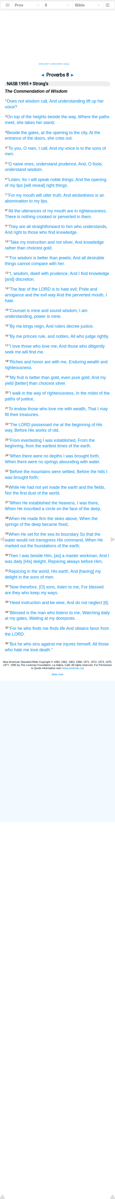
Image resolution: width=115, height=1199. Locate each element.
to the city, (78, 132)
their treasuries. (24, 414)
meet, (10, 122)
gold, (55, 377)
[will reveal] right (39, 185)
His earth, (60, 571)
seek (9, 352)
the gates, (30, 132)
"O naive (15, 164)
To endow (17, 408)
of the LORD (39, 289)
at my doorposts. (60, 618)
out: (68, 138)
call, (44, 101)
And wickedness (78, 195)
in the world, (38, 571)
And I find (79, 273)
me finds (51, 628)
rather (10, 248)
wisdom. (35, 169)
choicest (34, 248)
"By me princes (22, 336)
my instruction (33, 242)
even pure (70, 377)
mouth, (98, 295)
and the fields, (92, 487)
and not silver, (61, 242)
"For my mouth (21, 195)
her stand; (45, 122)
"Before (15, 471)
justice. (87, 326)
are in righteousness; (87, 211)
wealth (93, 361)
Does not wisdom (23, 101)
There (10, 216)
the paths (100, 116)
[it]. (106, 602)
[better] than (26, 383)
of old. (53, 430)
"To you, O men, (22, 148)
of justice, (25, 399)
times (62, 445)
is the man (36, 612)
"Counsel (17, 310)
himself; (84, 644)
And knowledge (89, 242)
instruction (31, 602)
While (13, 487)
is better (40, 257)
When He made (23, 518)
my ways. (49, 592)
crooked (44, 216)
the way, (69, 116)
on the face (67, 508)
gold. (47, 248)
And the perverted (73, 295)
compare (39, 263)
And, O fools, (90, 164)
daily (105, 612)
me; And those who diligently (78, 346)
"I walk (14, 393)
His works (37, 430)
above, (71, 518)
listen (62, 587)
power (40, 316)
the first (20, 493)
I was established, (60, 440)
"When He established (29, 503)
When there (16, 461)
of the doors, (34, 138)
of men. (47, 577)
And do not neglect (84, 602)
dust (32, 493)
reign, (39, 326)
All (73, 336)
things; (68, 179)
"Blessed (16, 612)
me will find (25, 352)
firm (42, 518)
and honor (33, 361)
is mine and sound (44, 310)
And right (13, 232)
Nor (8, 493)
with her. (57, 263)
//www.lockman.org (73, 668)
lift (88, 101)
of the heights (34, 116)
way (52, 295)
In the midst (87, 393)
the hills (98, 471)
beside (54, 116)
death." (46, 649)
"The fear (17, 289)
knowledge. (67, 232)
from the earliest (41, 445)
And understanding (67, 101)
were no (40, 456)
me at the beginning (71, 424)
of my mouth (54, 211)
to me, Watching (84, 612)
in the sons (29, 577)
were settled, (63, 471)
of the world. (48, 493)
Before (20, 430)
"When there (20, 456)
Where (84, 116)
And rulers (55, 326)
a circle (49, 508)
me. (40, 352)
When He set (20, 534)
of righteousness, (58, 393)
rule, (42, 336)
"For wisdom (20, 257)
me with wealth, (71, 408)
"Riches (15, 361)
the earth (69, 487)
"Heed (14, 602)
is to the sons (88, 148)
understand (46, 164)
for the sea (44, 534)
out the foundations (38, 545)
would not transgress (36, 540)
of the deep (30, 524)
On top (13, 116)
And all (79, 257)
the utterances (28, 211)
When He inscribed (23, 508)
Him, (98, 561)
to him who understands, (84, 226)
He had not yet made (40, 487)
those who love (35, 346)
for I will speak (35, 179)
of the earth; (69, 545)
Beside (13, 132)
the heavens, (63, 503)
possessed (41, 424)
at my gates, (16, 618)
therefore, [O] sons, (38, 587)
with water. (90, 461)
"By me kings (20, 326)
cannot (23, 263)
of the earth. (80, 445)
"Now (13, 587)
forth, (95, 456)
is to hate (60, 289)
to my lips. (38, 201)
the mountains (37, 471)
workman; (89, 555)
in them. (84, 216)
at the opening (54, 132)
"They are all (19, 226)
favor (94, 628)
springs (51, 461)
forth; (34, 477)
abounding (69, 461)
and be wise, (54, 602)
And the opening (90, 179)
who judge (86, 336)
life (62, 628)
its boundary (67, 534)
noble (55, 179)
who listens (57, 612)
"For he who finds (24, 628)
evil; (74, 289)
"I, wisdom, (18, 273)
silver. (60, 383)
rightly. (103, 336)
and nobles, (59, 336)
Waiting (36, 618)
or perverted (64, 216)
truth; (57, 195)
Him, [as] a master (61, 555)
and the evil (36, 295)
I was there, (88, 503)
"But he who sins (24, 644)
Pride (84, 289)
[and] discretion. (20, 279)
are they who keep (22, 592)
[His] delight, (35, 561)
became (50, 524)
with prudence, (55, 273)
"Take (13, 242)
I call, (43, 148)
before (87, 561)
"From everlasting (25, 440)
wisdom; (70, 310)
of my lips (14, 185)
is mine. (54, 316)
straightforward (46, 226)
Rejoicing (56, 561)
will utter (44, 195)
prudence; (67, 164)
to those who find (39, 232)
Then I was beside (25, 555)
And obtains (77, 628)
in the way (31, 393)
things (10, 263)
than (21, 248)
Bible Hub (57, 674)
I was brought (76, 456)
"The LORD (19, 424)
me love (30, 649)
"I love (14, 346)
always (73, 561)
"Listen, (14, 179)
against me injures (58, 644)
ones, (29, 164)
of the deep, (90, 508)
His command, (70, 540)
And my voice (62, 148)
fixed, (63, 524)
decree (72, 326)
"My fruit (16, 377)
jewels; (65, 257)
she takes (26, 122)
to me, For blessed (86, 587)
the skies (55, 518)
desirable (95, 257)
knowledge (99, 273)
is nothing (26, 216)
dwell (35, 273)
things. (62, 185)
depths (56, 456)
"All (10, 211)
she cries (55, 138)
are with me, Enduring (65, 361)
